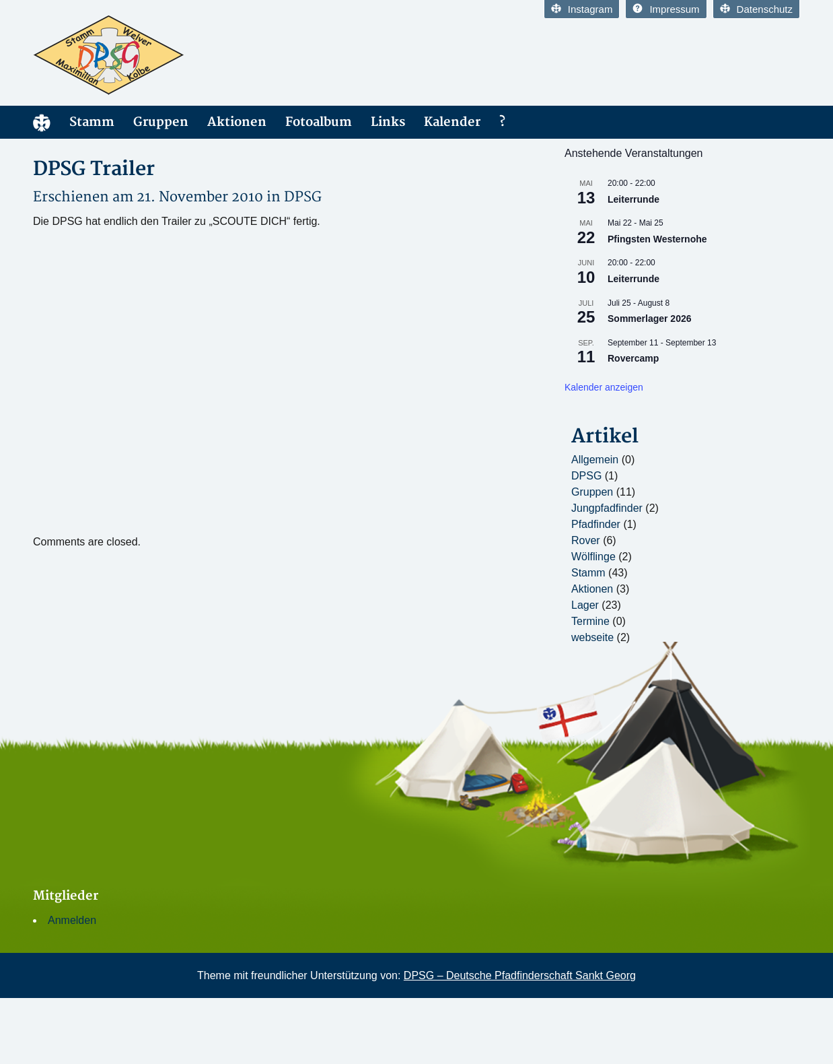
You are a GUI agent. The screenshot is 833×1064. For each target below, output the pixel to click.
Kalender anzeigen (604, 387)
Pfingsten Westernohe (657, 239)
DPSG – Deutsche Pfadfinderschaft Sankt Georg (520, 975)
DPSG (303, 197)
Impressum (665, 9)
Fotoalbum (318, 122)
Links (388, 122)
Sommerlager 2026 (650, 318)
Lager (585, 605)
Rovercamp (633, 358)
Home (41, 122)
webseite (592, 637)
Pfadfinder (595, 524)
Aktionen (236, 122)
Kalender (452, 122)
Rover (585, 540)
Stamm (91, 122)
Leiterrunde (633, 199)
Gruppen (160, 122)
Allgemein (594, 459)
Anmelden (72, 920)
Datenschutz (756, 9)
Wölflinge (593, 556)
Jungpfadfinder (607, 508)
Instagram (582, 9)
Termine (590, 621)
